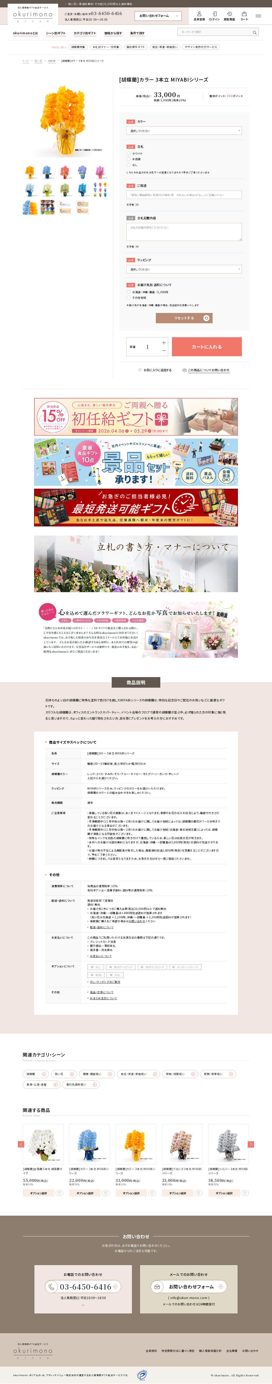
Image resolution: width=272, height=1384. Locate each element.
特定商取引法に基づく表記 (178, 1351)
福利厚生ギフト (135, 47)
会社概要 (232, 1351)
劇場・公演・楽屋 (42, 1085)
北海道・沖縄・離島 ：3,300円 (150, 292)
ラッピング (138, 260)
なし (134, 165)
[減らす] (164, 350)
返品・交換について (101, 992)
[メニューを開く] (258, 16)
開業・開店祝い (97, 1075)
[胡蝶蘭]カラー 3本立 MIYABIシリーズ (82, 60)
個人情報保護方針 (210, 1351)
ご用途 (136, 185)
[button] (21, 1145)
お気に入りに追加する (155, 370)
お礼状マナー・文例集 (106, 47)
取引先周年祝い (82, 1085)
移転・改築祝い (181, 1075)
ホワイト (137, 153)
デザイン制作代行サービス (201, 47)
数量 (132, 347)
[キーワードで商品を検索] (218, 32)
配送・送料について (101, 927)
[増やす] (164, 342)
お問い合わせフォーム (154, 15)
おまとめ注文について (103, 998)
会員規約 (151, 1351)
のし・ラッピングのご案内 (105, 982)
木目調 (136, 159)
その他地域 (139, 297)
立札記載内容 (141, 218)
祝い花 (38, 60)
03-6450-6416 (106, 13)
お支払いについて (101, 956)
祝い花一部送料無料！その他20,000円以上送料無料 (100, 4)
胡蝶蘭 (52, 60)
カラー (136, 121)
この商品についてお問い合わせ (206, 370)
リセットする (184, 317)
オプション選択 (38, 1193)
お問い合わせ (137, 921)
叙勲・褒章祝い (219, 1075)
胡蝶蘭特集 (78, 47)
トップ (26, 60)
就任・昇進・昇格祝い (165, 47)
